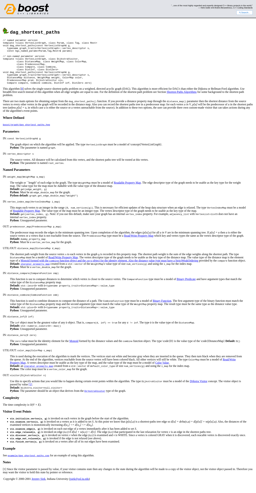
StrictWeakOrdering (186, 269)
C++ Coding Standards (243, 8)
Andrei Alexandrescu (223, 8)
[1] (30, 393)
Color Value (162, 371)
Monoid (73, 350)
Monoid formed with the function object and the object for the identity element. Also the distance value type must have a (98, 269)
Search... (244, 12)
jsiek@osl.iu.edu (79, 487)
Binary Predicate (186, 288)
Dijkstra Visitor (198, 390)
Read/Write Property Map (139, 244)
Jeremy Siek (38, 487)
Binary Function (162, 309)
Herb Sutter (205, 8)
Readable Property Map (127, 191)
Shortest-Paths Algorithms (182, 100)
